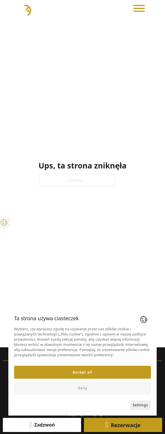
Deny (82, 388)
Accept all (82, 372)
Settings (140, 405)
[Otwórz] (139, 8)
